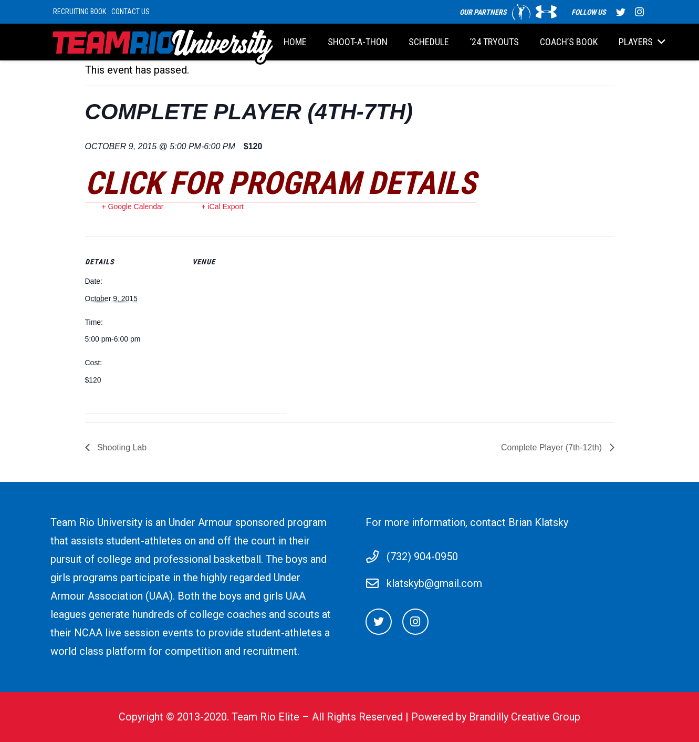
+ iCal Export (222, 206)
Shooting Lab (121, 447)
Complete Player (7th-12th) (552, 447)
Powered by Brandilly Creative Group (495, 716)
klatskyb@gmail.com (434, 583)
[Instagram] (415, 622)
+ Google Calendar (133, 206)
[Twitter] (379, 622)
